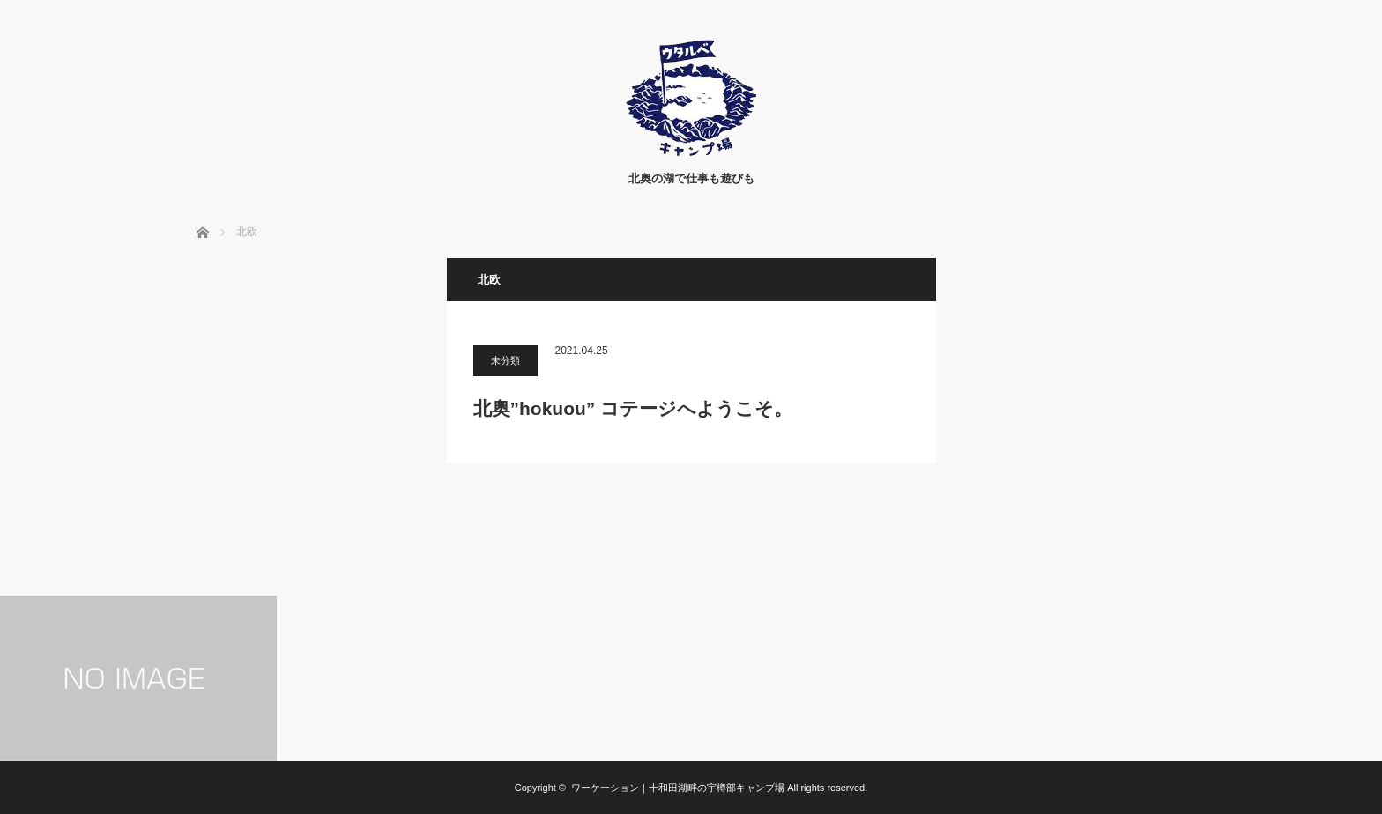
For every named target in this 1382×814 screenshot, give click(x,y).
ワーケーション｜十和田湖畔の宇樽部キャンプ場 (677, 787)
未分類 (505, 360)
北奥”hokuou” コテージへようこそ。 (633, 408)
